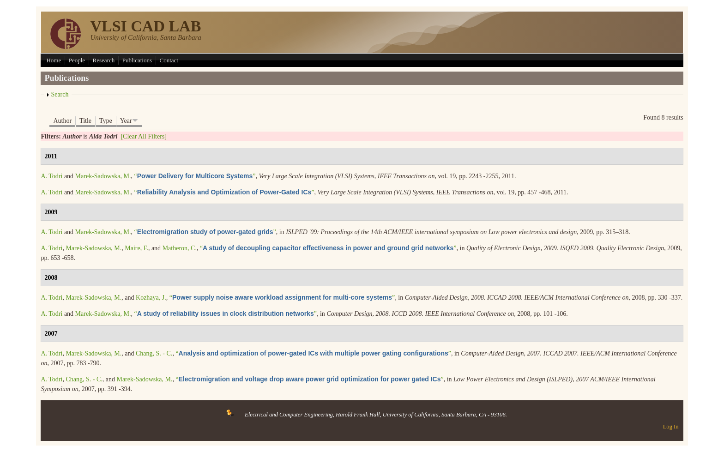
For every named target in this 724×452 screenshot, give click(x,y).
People (77, 60)
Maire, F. (136, 248)
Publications (137, 60)
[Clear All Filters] (144, 136)
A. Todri (51, 176)
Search (59, 94)
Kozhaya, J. (151, 297)
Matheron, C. (180, 248)
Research (104, 60)
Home (53, 60)
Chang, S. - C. (154, 353)
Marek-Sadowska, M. (103, 176)
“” (195, 176)
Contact (169, 60)
